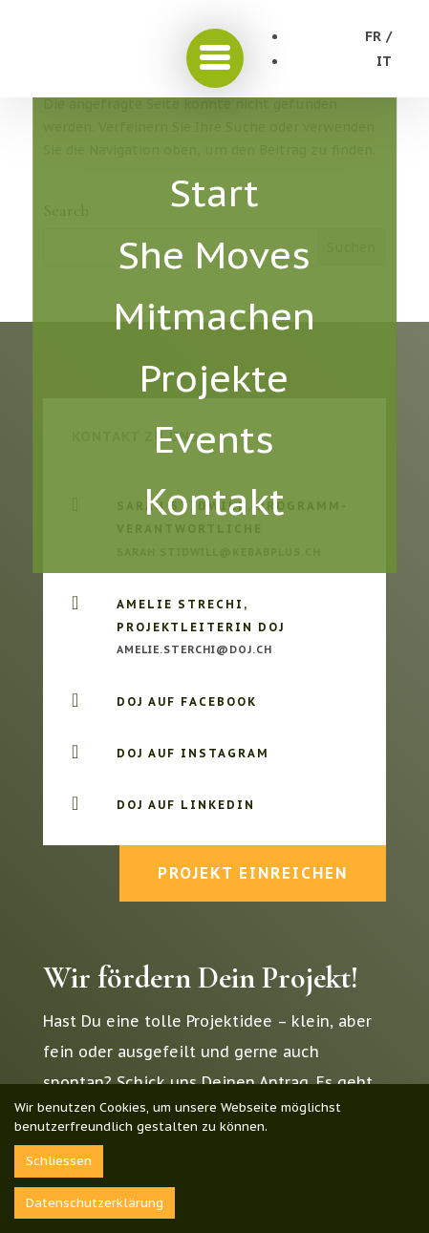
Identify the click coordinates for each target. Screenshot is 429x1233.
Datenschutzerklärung (94, 1203)
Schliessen (59, 1161)
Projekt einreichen (253, 872)
